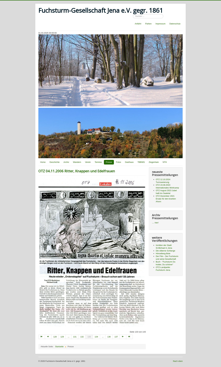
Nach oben (178, 361)
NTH (165, 162)
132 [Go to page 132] (82, 337)
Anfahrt (138, 24)
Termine (98, 162)
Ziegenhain (154, 162)
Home (43, 162)
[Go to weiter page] (123, 337)
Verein (88, 162)
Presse (109, 162)
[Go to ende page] (129, 337)
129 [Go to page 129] (62, 337)
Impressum (160, 24)
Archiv (66, 162)
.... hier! (155, 223)
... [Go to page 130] (68, 337)
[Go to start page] (41, 337)
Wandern (77, 162)
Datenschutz (174, 24)
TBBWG (141, 162)
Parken (148, 24)
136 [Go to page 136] (109, 337)
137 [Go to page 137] (116, 337)
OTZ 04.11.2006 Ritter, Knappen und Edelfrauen (76, 171)
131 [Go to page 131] (75, 337)
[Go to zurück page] (48, 337)
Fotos (118, 162)
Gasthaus (129, 162)
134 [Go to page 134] (96, 337)
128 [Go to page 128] (55, 337)
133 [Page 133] (89, 337)
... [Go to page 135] (103, 337)
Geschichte (55, 162)
